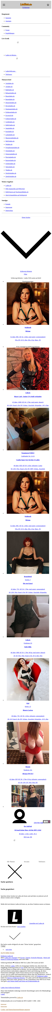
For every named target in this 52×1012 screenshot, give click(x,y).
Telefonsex (8, 74)
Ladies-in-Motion (25, 55)
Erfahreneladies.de (11, 112)
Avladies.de (9, 86)
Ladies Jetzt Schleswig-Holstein (10, 987)
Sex (22, 967)
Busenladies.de (9, 99)
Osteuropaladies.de (11, 154)
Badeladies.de (9, 90)
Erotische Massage (37, 957)
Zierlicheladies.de (10, 173)
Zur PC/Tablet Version (7, 953)
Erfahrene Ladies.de (7, 956)
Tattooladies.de (10, 167)
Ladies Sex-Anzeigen (10, 957)
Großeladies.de (9, 122)
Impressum (8, 207)
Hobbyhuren (16, 192)
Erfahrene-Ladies (42, 976)
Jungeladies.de (9, 128)
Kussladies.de (9, 131)
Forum (7, 30)
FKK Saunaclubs (15, 189)
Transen (27, 957)
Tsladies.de (8, 170)
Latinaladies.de (10, 135)
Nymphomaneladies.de (12, 147)
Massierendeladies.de (11, 138)
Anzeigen (8, 21)
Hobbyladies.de (10, 125)
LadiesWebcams (25, 71)
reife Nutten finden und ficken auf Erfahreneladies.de (23, 981)
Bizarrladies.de (9, 96)
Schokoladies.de (10, 163)
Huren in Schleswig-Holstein (16, 978)
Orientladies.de (10, 151)
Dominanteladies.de (11, 109)
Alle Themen (11, 861)
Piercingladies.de (10, 157)
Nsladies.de (8, 144)
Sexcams (26, 861)
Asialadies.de (9, 83)
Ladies (13, 966)
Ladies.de (8, 185)
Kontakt (7, 204)
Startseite (8, 18)
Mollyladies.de (9, 141)
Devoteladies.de (10, 106)
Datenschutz (9, 210)
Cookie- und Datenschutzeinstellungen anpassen (15, 1009)
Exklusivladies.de (10, 119)
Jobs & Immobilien (16, 195)
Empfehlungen (9, 33)
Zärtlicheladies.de (10, 176)
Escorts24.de (9, 115)
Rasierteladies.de (10, 160)
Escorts (22, 957)
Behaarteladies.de (10, 93)
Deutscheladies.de (10, 102)
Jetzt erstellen (21, 926)
